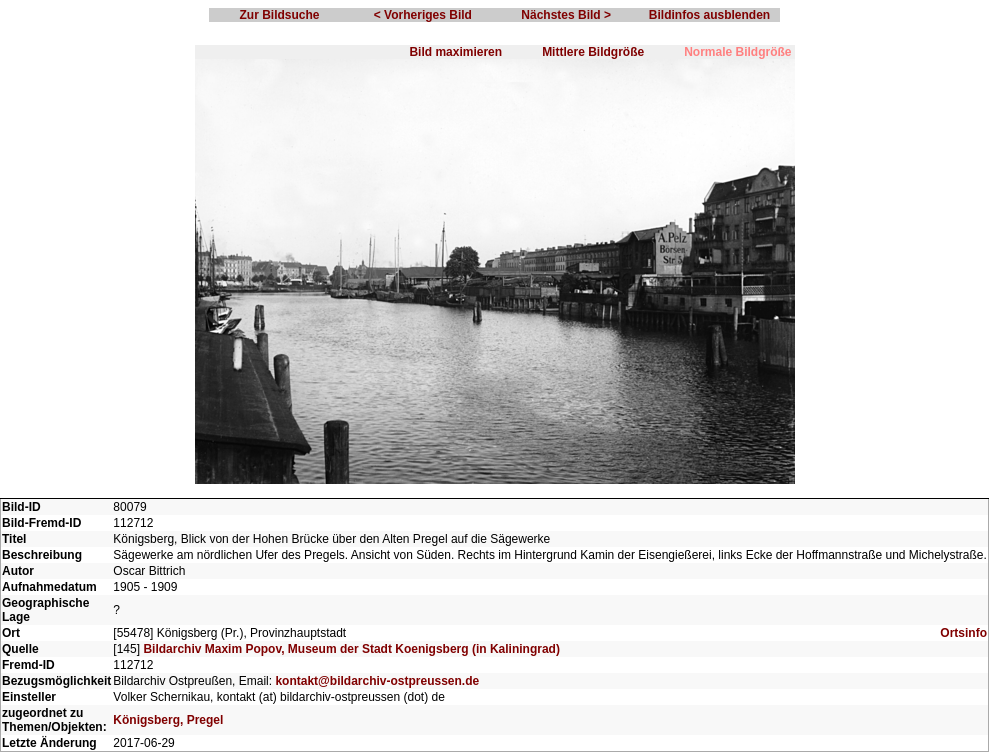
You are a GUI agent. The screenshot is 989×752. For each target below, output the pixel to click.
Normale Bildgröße (737, 52)
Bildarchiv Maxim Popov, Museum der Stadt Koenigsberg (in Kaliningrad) (351, 649)
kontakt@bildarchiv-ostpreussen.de (377, 681)
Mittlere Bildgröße (593, 52)
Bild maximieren (455, 52)
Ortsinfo (963, 633)
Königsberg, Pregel (168, 720)
